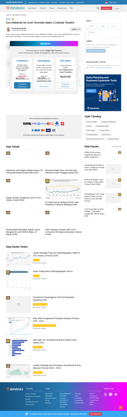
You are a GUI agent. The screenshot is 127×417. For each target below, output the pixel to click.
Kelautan (48, 403)
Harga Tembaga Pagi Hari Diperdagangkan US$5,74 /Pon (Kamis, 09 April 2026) (56, 254)
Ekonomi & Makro (50, 398)
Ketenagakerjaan (40, 304)
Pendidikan (37, 347)
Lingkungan (63, 404)
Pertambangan (79, 403)
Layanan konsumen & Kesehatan (44, 325)
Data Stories (16, 15)
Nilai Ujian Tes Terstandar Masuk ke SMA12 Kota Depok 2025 (54, 341)
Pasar (24, 15)
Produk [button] (42, 8)
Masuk (117, 8)
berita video (106, 134)
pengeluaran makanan (108, 122)
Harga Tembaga (92, 122)
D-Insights (54, 2)
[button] (111, 2)
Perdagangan (79, 400)
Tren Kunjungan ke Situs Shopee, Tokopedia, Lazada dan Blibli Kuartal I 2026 (94, 212)
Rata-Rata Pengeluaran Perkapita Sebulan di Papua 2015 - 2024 (56, 319)
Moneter (62, 407)
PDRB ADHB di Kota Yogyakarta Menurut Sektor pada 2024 (92, 154)
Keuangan (63, 396)
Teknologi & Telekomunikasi (94, 397)
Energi (47, 400)
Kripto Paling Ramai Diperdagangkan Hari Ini (53, 271)
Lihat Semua (116, 146)
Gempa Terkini (104, 130)
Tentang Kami (62, 8)
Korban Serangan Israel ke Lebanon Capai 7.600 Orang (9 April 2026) (93, 182)
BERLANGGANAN (95, 414)
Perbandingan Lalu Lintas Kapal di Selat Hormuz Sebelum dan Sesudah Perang (94, 197)
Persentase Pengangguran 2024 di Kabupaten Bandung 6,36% (53, 298)
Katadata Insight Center (66, 2)
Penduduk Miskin (92, 134)
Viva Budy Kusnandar (18, 28)
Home (8, 15)
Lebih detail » (44, 86)
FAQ (71, 8)
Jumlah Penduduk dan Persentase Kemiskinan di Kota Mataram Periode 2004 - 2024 (57, 366)
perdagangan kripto (102, 126)
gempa (89, 126)
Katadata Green (44, 2)
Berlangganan (106, 8)
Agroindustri (49, 393)
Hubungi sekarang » (104, 67)
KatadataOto (80, 2)
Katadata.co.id (33, 2)
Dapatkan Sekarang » (22, 85)
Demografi (37, 372)
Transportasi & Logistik (94, 401)
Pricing (51, 8)
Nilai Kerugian (91, 130)
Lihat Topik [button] (31, 8)
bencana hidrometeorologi (95, 139)
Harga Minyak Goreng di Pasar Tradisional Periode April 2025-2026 (94, 167)
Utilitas (91, 404)
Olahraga (78, 393)
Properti (91, 393)
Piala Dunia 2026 (113, 139)
